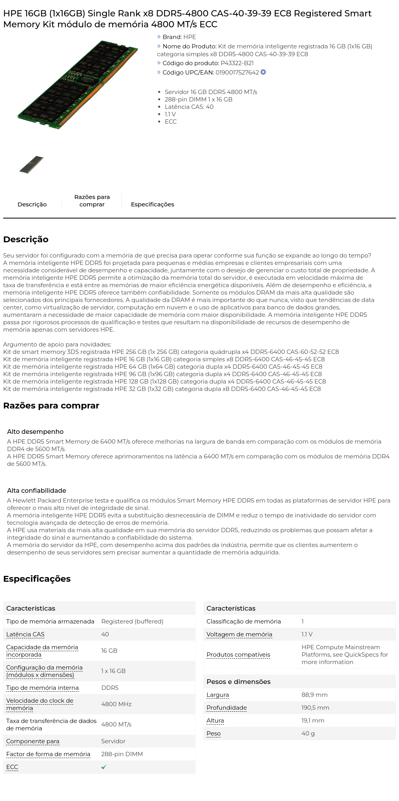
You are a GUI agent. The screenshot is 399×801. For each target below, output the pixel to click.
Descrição (32, 204)
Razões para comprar (92, 200)
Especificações (152, 204)
